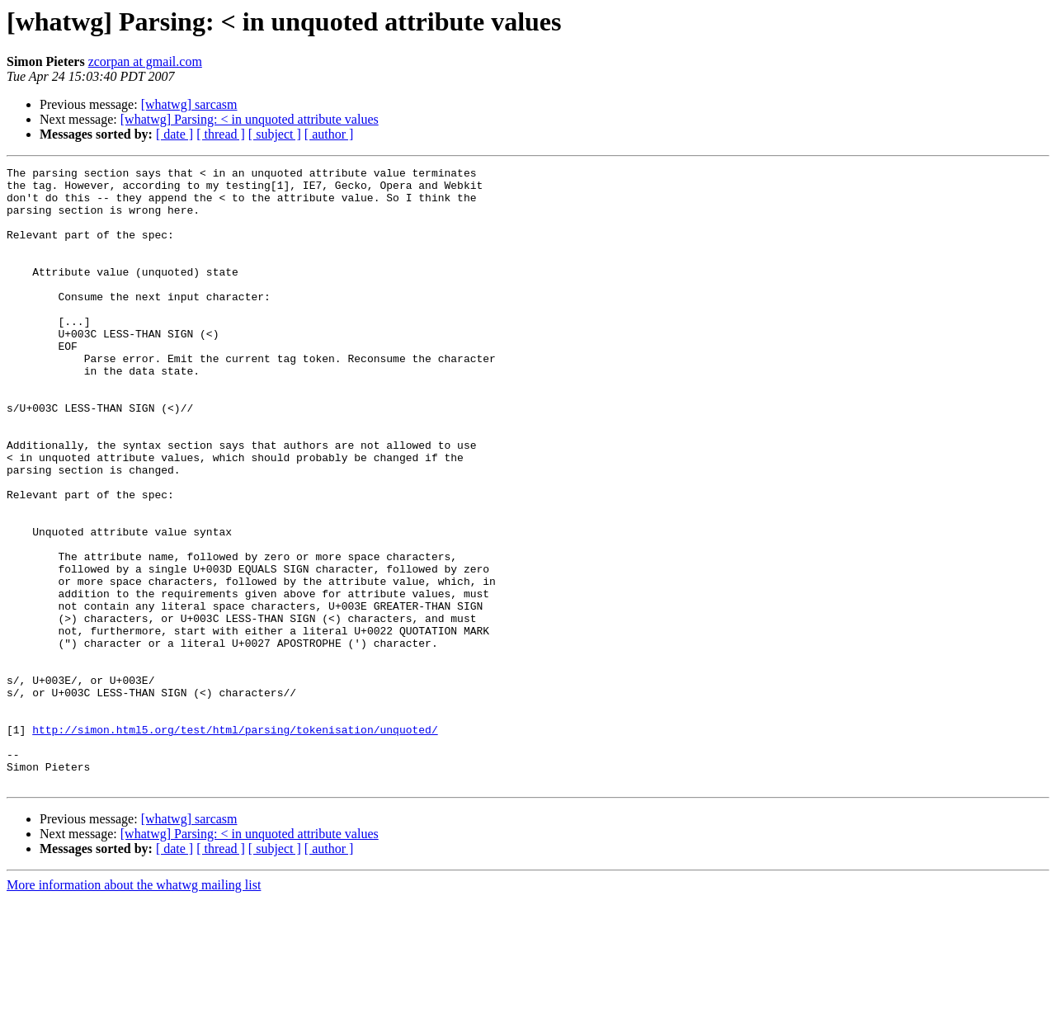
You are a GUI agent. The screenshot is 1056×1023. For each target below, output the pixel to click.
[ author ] (329, 134)
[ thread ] (220, 134)
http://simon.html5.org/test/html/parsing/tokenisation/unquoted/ (234, 843)
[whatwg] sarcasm (189, 104)
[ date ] (174, 134)
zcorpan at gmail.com (145, 61)
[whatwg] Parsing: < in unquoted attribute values (249, 119)
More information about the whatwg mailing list (134, 1009)
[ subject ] (274, 134)
